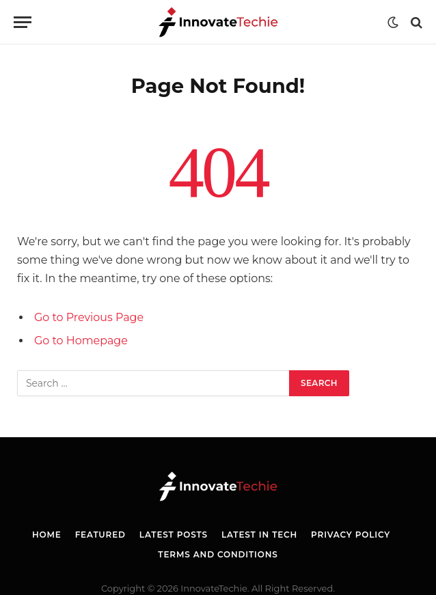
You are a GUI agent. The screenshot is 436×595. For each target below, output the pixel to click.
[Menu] (22, 22)
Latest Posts (173, 534)
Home (47, 534)
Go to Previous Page (89, 317)
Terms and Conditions (217, 554)
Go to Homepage (81, 340)
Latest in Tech (259, 534)
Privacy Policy (350, 534)
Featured (100, 534)
